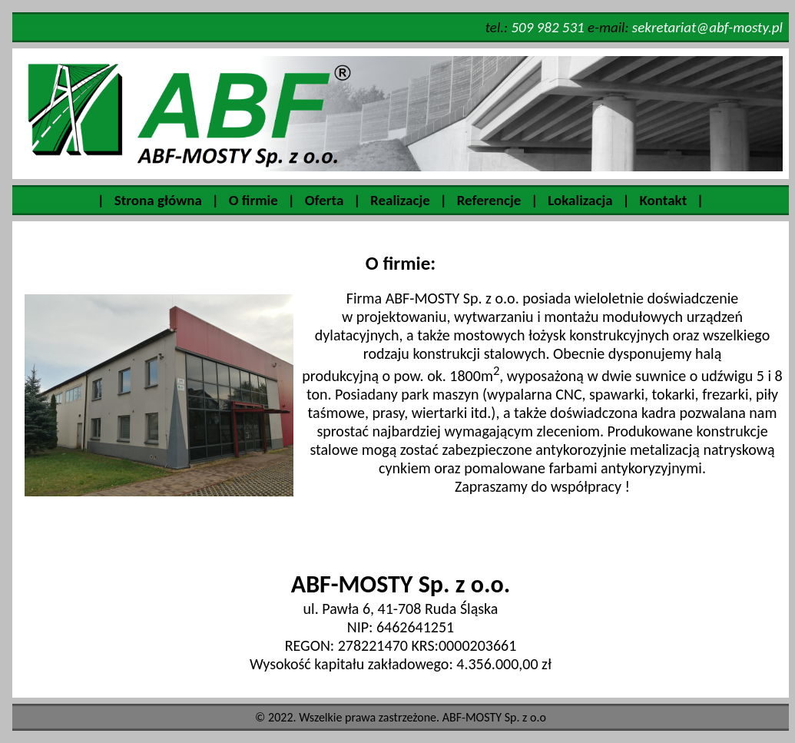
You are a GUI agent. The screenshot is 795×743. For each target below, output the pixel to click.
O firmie (253, 200)
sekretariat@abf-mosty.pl (707, 27)
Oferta (324, 200)
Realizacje (400, 200)
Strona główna (158, 200)
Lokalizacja (580, 200)
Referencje (489, 200)
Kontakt (663, 200)
